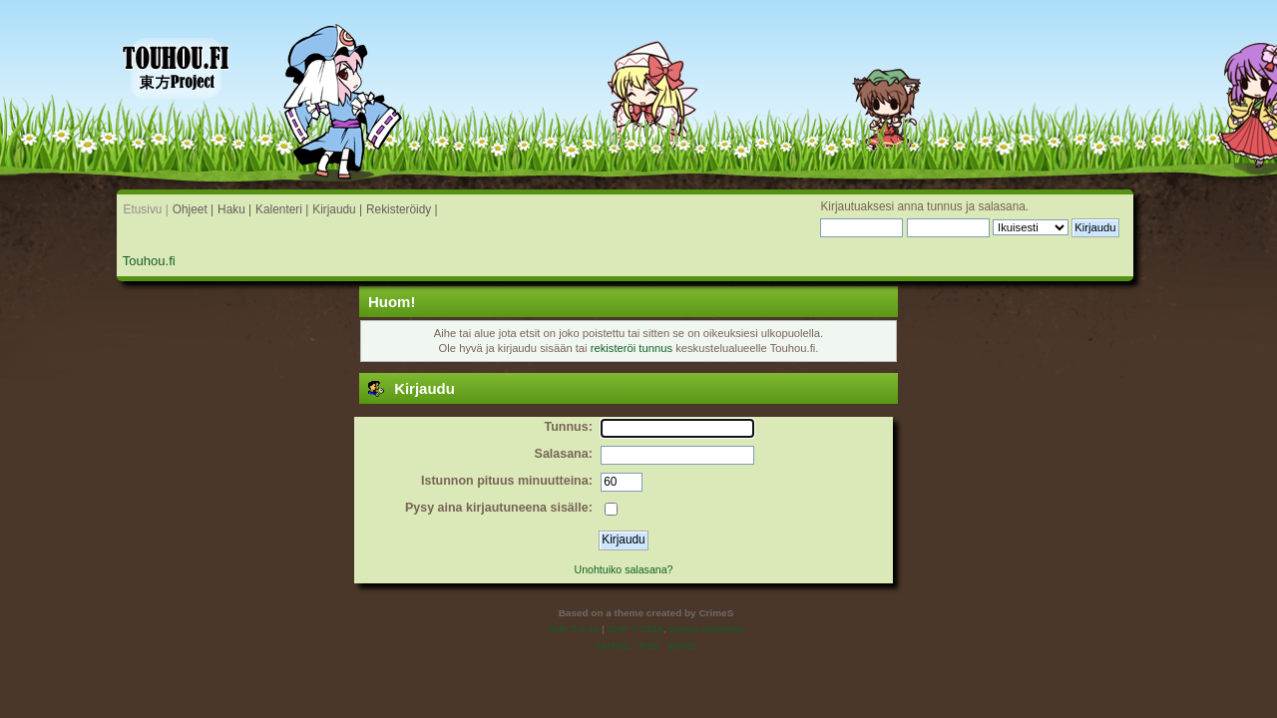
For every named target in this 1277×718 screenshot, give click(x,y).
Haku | (234, 209)
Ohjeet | (193, 209)
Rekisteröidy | (402, 209)
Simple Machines (706, 628)
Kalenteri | (281, 209)
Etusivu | (146, 209)
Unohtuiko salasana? (624, 569)
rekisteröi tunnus (631, 348)
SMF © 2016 (635, 628)
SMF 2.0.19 (574, 628)
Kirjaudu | (337, 209)
